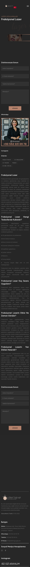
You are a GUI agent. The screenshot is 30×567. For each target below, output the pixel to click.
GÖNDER (15, 428)
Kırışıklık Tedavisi (6, 159)
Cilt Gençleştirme (18, 159)
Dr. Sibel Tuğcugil (6, 165)
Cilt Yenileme (5, 162)
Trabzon (14, 162)
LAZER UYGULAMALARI (9, 16)
